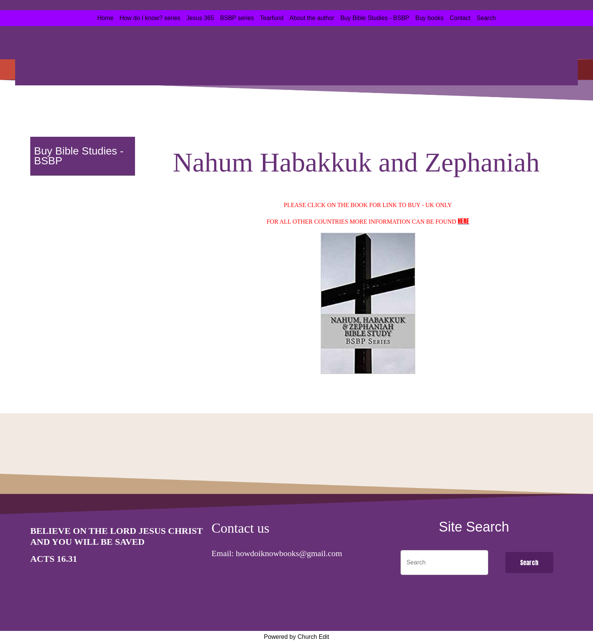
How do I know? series (150, 18)
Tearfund (271, 18)
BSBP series (237, 18)
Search (486, 18)
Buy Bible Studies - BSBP (374, 18)
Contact (460, 18)
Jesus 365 (200, 18)
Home (105, 18)
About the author (312, 18)
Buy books (429, 18)
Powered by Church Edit (296, 637)
